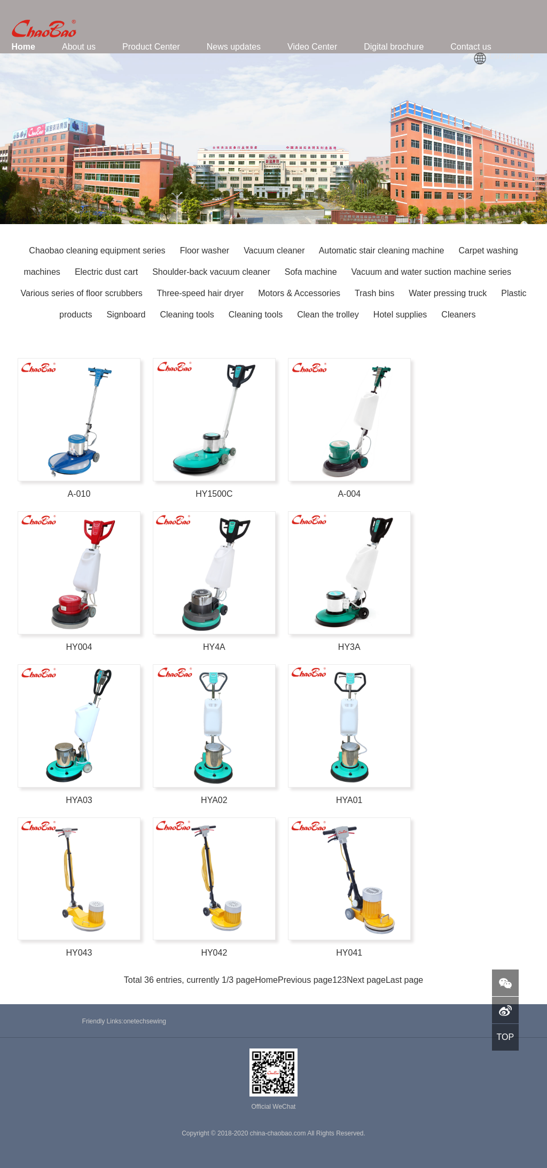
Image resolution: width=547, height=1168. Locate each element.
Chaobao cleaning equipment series (98, 250)
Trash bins (376, 293)
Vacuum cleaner (274, 250)
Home (23, 46)
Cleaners (458, 314)
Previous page (305, 979)
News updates (234, 46)
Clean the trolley (329, 314)
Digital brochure (394, 46)
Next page (366, 979)
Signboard (126, 314)
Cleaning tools (188, 314)
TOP (505, 1037)
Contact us (470, 46)
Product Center (151, 46)
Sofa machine (311, 271)
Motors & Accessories (300, 293)
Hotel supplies (401, 314)
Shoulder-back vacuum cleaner (211, 271)
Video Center (312, 46)
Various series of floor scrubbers (82, 293)
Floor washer (204, 250)
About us (79, 46)
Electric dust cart (106, 271)
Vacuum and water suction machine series (431, 271)
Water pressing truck (449, 293)
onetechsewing (144, 1021)
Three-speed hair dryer (200, 293)
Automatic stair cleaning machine (381, 250)
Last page (404, 979)
